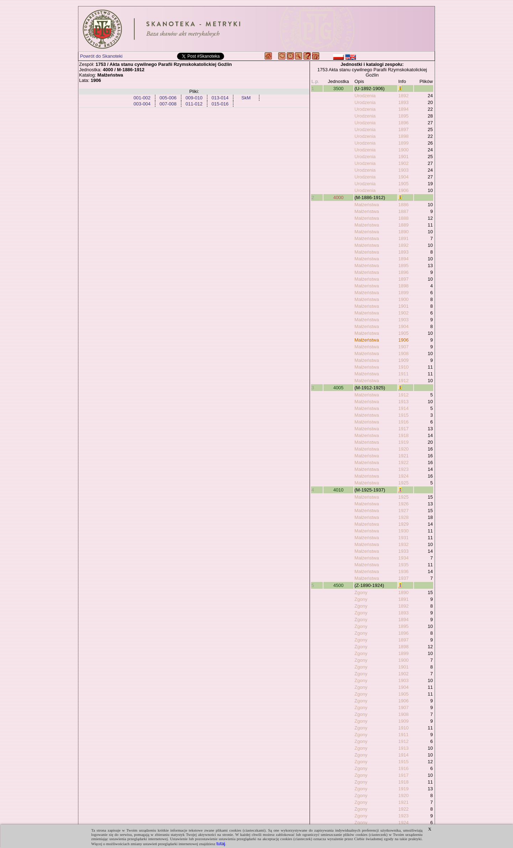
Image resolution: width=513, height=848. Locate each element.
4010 (338, 490)
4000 (338, 197)
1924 (403, 476)
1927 (403, 510)
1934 (403, 558)
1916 (403, 422)
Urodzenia (364, 95)
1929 (403, 524)
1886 (403, 204)
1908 (403, 353)
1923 (403, 469)
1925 (403, 482)
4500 (338, 585)
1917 (403, 428)
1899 (403, 143)
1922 (403, 462)
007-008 (168, 103)
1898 (403, 136)
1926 (403, 503)
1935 (403, 564)
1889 (403, 225)
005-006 (168, 97)
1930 (403, 531)
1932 (403, 544)
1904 (403, 177)
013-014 (220, 97)
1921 (403, 455)
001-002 (142, 97)
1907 (403, 346)
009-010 (194, 97)
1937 (403, 578)
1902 (403, 163)
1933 (403, 551)
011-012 (194, 103)
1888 (403, 218)
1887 (403, 211)
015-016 (220, 103)
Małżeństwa (366, 204)
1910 (403, 367)
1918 (403, 435)
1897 (403, 129)
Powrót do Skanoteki (101, 56)
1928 (403, 517)
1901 (403, 156)
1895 (403, 116)
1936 (403, 571)
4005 (338, 387)
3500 (338, 88)
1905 (403, 183)
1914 (403, 408)
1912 (403, 380)
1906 (403, 190)
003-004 (142, 103)
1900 (403, 149)
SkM (246, 97)
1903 (403, 170)
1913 (403, 401)
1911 (403, 373)
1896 (403, 122)
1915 (403, 415)
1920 (403, 449)
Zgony (360, 592)
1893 (403, 102)
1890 (403, 231)
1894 (403, 109)
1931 (403, 537)
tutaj (220, 843)
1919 (403, 442)
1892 (403, 95)
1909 (403, 360)
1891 (403, 238)
